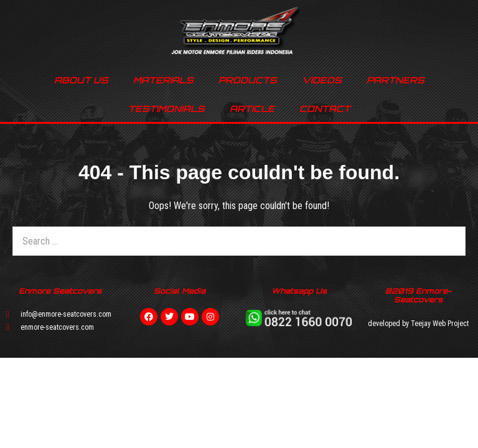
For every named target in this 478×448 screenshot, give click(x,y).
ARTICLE (252, 108)
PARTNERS (395, 80)
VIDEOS (322, 80)
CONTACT (324, 108)
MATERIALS (163, 80)
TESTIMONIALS (166, 108)
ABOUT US (81, 80)
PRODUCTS (247, 80)
